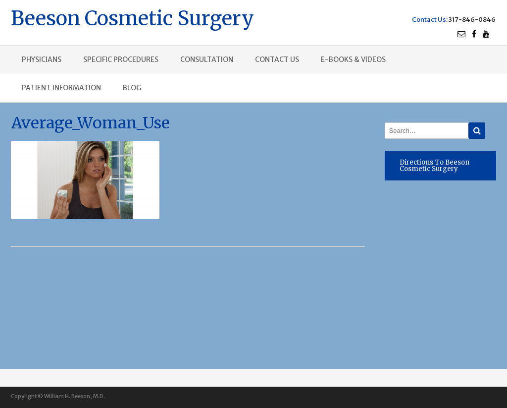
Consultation (206, 59)
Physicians (41, 59)
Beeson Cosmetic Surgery (132, 17)
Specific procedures (120, 59)
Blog (132, 87)
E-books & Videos (353, 59)
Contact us (277, 59)
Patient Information (61, 87)
